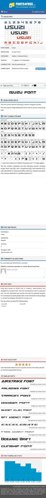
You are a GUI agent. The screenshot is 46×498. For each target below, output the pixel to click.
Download (41, 69)
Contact (43, 486)
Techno (14, 56)
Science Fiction (23, 56)
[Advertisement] (23, 77)
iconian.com (28, 298)
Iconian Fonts (16, 52)
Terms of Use (26, 486)
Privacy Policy (35, 486)
